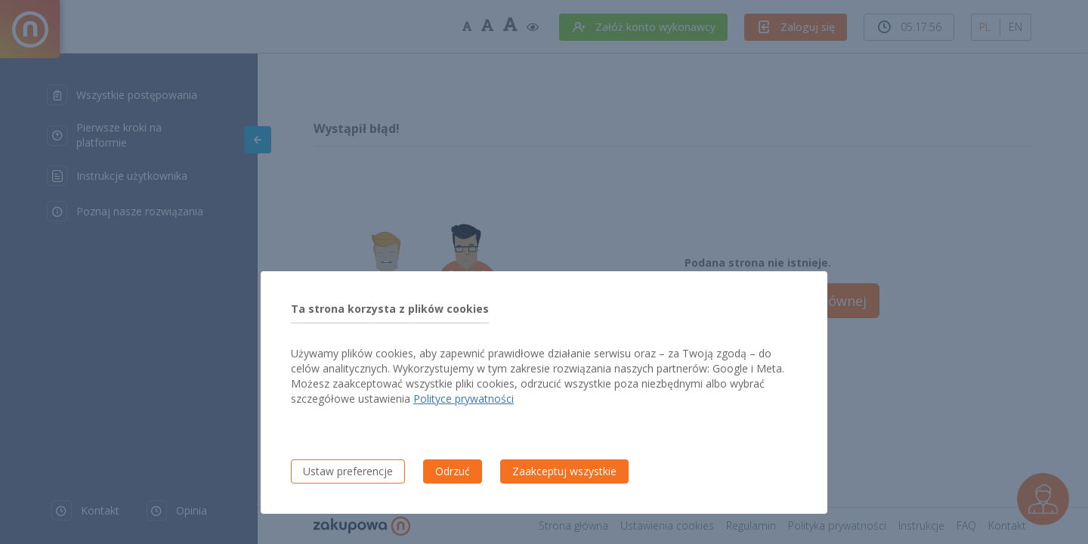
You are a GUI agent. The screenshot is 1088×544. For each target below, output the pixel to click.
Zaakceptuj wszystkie (564, 471)
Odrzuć (452, 471)
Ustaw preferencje (348, 471)
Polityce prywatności (463, 398)
